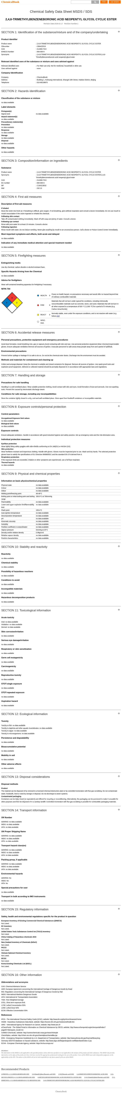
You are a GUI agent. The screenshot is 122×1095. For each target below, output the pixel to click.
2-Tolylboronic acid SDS (66, 1074)
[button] (95, 2)
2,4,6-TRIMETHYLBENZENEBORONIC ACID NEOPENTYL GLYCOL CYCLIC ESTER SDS (73, 1080)
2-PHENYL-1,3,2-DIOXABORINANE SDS (15, 1074)
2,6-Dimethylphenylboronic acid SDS (44, 1074)
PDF (104, 2)
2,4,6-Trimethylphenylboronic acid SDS (96, 1077)
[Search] (81, 2)
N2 (58, 316)
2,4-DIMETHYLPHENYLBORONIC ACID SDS (92, 1074)
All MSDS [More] (115, 2)
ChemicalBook (10, 1)
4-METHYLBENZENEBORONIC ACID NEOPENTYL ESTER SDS (59, 1077)
